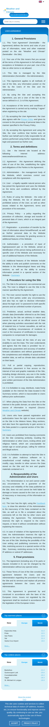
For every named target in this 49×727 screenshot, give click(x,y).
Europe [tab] (24, 623)
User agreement (13, 31)
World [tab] (40, 623)
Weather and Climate (11, 410)
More (6, 646)
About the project (24, 697)
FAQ (24, 700)
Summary (15, 275)
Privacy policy (31, 723)
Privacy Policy (27, 119)
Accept (14, 723)
